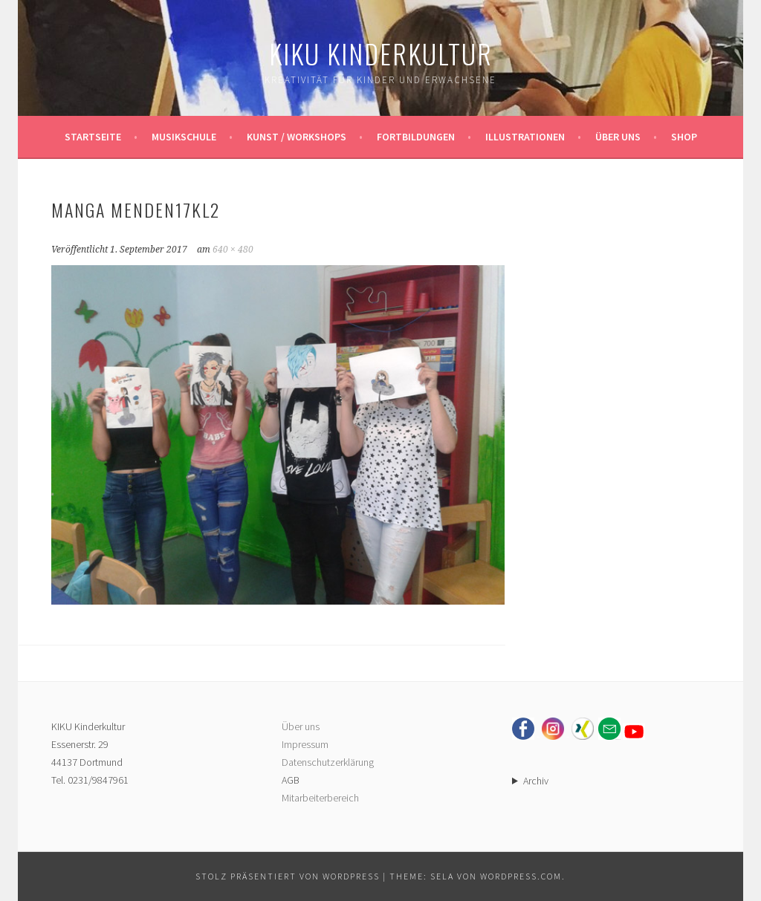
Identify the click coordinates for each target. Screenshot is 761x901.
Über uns (618, 136)
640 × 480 (233, 249)
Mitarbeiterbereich (320, 797)
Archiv (535, 780)
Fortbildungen (416, 136)
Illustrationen (525, 136)
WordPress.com (521, 876)
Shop (684, 136)
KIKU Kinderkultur (381, 53)
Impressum (305, 744)
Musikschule (184, 136)
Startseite (93, 136)
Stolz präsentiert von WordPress (287, 876)
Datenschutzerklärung (328, 762)
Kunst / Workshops (296, 136)
